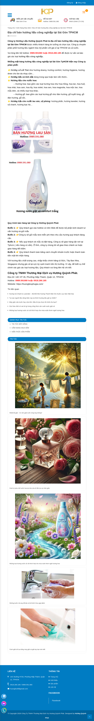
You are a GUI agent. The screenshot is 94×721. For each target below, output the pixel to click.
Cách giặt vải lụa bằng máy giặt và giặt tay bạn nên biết (27, 649)
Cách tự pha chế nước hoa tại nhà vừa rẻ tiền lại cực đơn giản (30, 488)
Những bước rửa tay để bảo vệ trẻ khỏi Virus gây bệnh (27, 603)
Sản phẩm (54, 684)
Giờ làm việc (74, 19)
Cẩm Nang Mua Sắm (23, 28)
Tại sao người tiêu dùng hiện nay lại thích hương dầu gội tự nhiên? (33, 298)
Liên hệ (53, 687)
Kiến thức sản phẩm (21, 332)
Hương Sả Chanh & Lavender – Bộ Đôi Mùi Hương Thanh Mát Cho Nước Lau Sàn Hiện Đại (41, 294)
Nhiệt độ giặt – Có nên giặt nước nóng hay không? (26, 413)
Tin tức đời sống (19, 324)
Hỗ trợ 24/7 (47, 19)
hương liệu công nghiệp (31, 56)
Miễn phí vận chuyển (25, 19)
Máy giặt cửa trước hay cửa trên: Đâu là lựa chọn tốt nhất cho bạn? (33, 302)
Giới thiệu (54, 680)
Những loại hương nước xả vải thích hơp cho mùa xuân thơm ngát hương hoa (36, 310)
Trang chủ (11, 28)
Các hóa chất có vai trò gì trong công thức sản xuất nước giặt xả (32, 306)
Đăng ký (70, 3)
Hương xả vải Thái (20, 70)
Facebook (56, 701)
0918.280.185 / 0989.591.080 (21, 685)
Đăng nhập (81, 3)
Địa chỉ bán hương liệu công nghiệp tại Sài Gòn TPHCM (43, 32)
